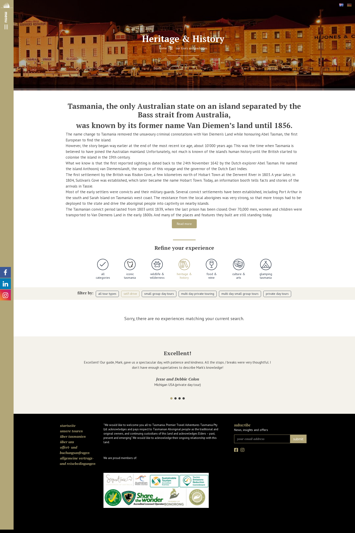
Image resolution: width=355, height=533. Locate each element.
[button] (171, 398)
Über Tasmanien (73, 436)
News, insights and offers (251, 430)
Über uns (67, 441)
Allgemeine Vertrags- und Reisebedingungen (77, 461)
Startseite (68, 425)
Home (163, 48)
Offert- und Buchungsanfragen (74, 450)
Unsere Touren (71, 430)
